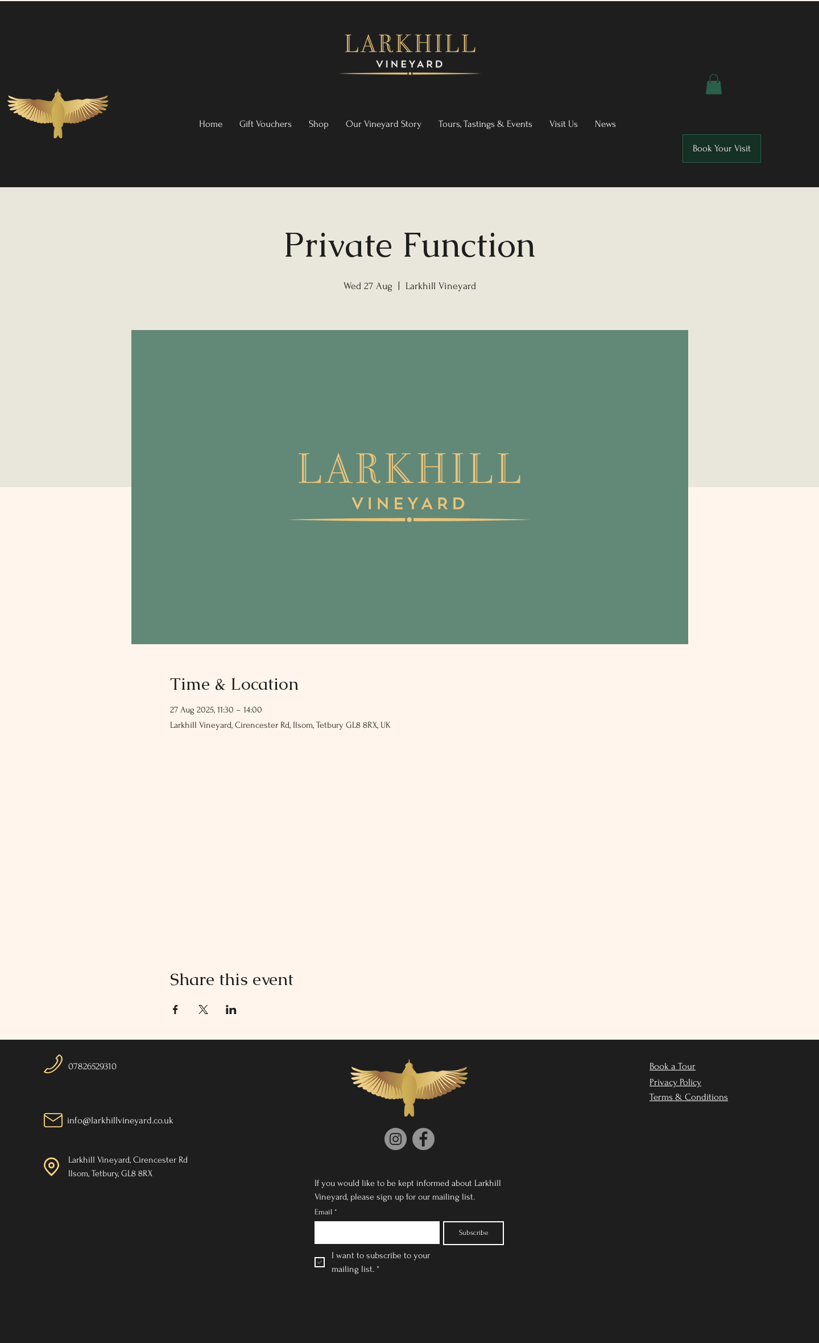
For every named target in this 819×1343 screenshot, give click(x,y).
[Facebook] (423, 1139)
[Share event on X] (203, 1009)
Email (326, 1212)
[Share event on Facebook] (175, 1009)
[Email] (374, 1232)
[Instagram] (395, 1139)
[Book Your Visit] (721, 148)
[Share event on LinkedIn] (231, 1009)
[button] (713, 84)
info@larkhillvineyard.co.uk (120, 1120)
